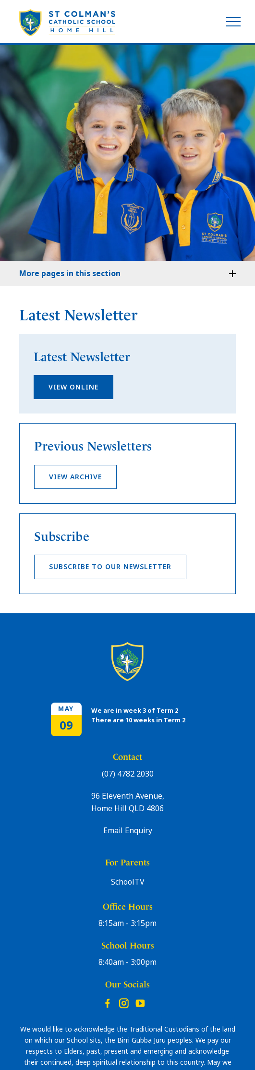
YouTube (140, 1000)
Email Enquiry (127, 830)
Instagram (124, 1001)
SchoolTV (128, 882)
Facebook (107, 1001)
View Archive (75, 477)
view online (73, 387)
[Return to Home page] (67, 22)
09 (66, 725)
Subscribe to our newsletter (110, 566)
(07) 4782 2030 (128, 773)
